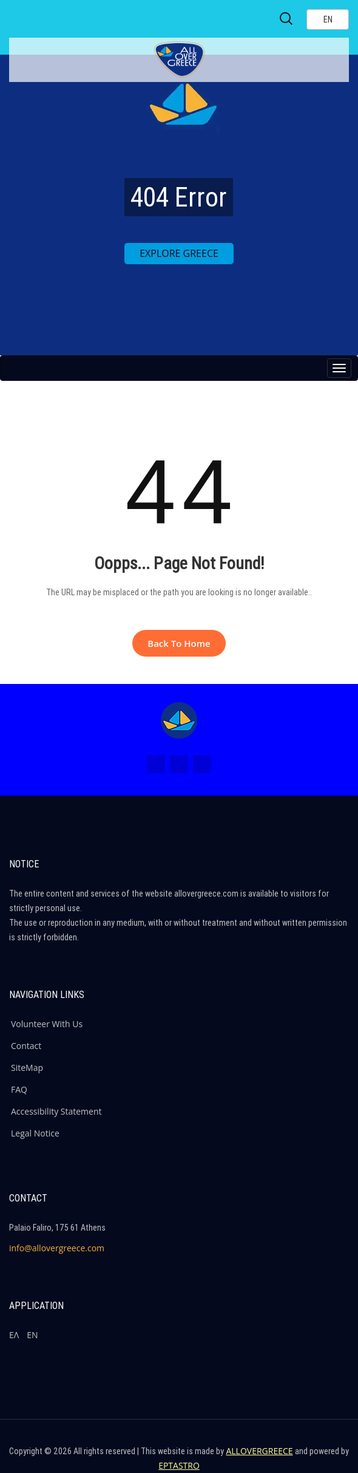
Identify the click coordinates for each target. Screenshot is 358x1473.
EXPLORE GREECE (179, 253)
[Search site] (287, 19)
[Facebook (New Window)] (156, 764)
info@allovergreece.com (56, 1248)
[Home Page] (179, 720)
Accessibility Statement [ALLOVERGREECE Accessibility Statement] (56, 1111)
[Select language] (327, 19)
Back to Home (178, 643)
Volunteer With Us (47, 1024)
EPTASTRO (179, 1465)
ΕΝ (32, 1335)
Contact (26, 1045)
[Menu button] (339, 368)
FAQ (19, 1089)
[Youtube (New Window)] (202, 764)
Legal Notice (35, 1133)
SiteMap (27, 1067)
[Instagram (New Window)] (179, 764)
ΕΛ (14, 1335)
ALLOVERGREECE (259, 1451)
